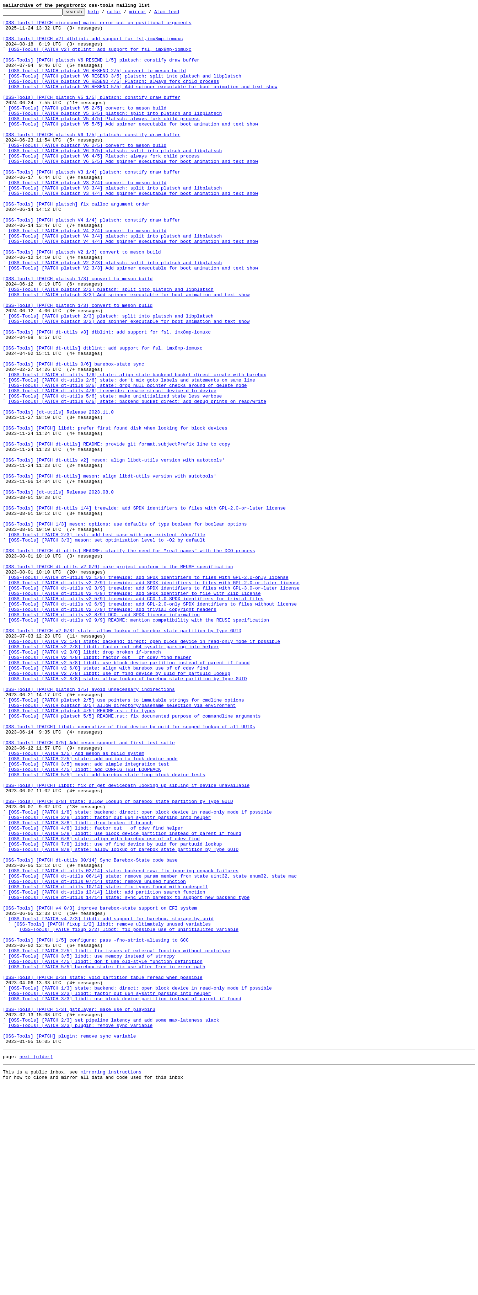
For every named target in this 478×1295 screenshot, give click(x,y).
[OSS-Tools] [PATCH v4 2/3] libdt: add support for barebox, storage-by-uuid (111, 1101)
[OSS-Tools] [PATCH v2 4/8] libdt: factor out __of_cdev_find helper (100, 787)
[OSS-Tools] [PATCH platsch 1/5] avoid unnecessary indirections (89, 825)
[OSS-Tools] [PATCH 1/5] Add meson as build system (76, 902)
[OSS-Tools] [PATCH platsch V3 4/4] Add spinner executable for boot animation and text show (133, 230)
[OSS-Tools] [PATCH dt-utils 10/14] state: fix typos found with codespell (108, 1062)
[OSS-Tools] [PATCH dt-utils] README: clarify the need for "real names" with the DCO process (129, 659)
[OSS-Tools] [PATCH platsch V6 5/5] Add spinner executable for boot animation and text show (133, 192)
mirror (148, 13)
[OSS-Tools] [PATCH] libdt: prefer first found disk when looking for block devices (115, 512)
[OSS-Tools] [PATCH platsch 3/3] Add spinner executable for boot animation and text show (129, 352)
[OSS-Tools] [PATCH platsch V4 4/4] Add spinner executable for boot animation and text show (133, 288)
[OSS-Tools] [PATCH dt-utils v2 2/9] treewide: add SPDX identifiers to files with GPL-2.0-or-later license (154, 697)
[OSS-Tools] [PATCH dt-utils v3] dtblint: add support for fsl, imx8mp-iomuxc (107, 397)
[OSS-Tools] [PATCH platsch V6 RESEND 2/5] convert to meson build (97, 83)
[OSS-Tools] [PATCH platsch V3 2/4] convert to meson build (88, 217)
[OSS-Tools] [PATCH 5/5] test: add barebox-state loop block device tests (107, 928)
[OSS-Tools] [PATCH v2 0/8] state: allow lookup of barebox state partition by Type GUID (122, 755)
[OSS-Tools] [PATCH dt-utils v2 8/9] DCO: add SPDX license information (104, 736)
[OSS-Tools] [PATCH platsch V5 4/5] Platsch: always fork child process (104, 141)
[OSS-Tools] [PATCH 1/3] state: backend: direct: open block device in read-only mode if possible (140, 1184)
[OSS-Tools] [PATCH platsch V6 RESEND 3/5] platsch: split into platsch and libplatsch (125, 89)
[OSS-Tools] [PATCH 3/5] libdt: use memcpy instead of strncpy (92, 1145)
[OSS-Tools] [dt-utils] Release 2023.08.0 (58, 589)
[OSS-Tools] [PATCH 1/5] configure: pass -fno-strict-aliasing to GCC (96, 1126)
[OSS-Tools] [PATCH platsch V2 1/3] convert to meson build (82, 301)
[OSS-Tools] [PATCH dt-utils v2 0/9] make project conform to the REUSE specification (118, 678)
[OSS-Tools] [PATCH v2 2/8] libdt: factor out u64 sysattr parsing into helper (114, 774)
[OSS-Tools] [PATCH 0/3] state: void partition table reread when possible (103, 1171)
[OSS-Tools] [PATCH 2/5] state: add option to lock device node (93, 909)
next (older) (36, 1264)
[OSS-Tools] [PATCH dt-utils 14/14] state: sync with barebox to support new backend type (129, 1075)
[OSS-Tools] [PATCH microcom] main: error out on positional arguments (97, 25)
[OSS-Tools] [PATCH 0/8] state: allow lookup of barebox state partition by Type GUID (118, 960)
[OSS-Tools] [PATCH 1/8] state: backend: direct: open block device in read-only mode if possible (140, 973)
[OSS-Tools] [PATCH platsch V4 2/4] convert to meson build (88, 275)
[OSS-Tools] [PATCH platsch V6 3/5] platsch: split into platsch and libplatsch (115, 179)
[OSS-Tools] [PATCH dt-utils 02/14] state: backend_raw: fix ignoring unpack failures (123, 1043)
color (125, 13)
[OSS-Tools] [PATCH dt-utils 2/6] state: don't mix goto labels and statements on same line (132, 454)
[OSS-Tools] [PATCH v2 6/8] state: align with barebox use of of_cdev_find (108, 800)
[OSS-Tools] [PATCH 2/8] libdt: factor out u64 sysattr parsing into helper (110, 979)
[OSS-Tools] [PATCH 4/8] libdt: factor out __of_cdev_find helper (96, 992)
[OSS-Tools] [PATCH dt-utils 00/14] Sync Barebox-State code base (90, 1030)
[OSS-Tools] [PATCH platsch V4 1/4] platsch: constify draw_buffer (91, 262)
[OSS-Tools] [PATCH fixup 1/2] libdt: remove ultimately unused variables (112, 1107)
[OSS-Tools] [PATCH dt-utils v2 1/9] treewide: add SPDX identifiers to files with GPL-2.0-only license (149, 691)
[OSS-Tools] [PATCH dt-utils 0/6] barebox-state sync (73, 435)
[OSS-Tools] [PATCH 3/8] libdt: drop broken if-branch (81, 985)
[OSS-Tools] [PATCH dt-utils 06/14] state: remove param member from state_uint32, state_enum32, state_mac (153, 1049)
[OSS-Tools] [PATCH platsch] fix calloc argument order (76, 243)
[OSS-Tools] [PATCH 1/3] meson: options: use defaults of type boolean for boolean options (125, 627)
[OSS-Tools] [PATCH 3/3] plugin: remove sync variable (81, 1229)
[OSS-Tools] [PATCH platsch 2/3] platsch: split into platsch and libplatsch (111, 345)
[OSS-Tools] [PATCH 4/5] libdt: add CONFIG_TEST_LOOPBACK (85, 921)
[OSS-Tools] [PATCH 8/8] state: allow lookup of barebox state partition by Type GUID (123, 1017)
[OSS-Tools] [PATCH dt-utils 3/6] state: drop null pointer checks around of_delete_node (128, 461)
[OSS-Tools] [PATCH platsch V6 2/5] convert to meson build (88, 173)
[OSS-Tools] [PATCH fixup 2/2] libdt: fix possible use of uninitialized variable (129, 1113)
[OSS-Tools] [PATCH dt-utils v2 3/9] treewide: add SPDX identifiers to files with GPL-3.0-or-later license (154, 704)
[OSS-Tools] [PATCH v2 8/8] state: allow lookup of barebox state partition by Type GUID (128, 813)
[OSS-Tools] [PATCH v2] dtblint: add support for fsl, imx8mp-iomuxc (100, 57)
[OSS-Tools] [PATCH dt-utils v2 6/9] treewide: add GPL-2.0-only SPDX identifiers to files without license (153, 723)
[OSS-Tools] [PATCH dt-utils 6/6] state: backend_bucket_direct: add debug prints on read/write (137, 480)
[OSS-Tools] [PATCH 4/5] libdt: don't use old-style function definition (106, 1152)
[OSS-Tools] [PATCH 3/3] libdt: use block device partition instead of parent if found (125, 1197)
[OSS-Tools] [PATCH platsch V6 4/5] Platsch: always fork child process (104, 185)
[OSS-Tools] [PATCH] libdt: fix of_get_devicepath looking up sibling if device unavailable (126, 941)
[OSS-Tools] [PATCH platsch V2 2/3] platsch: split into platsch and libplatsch (115, 313)
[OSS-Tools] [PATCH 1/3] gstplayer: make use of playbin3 (79, 1209)
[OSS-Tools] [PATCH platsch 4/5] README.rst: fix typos (82, 851)
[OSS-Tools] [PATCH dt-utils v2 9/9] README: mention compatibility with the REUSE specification (139, 742)
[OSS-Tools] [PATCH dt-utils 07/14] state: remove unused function (97, 1056)
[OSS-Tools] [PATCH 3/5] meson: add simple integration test (89, 915)
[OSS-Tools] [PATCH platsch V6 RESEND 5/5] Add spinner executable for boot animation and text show (143, 102)
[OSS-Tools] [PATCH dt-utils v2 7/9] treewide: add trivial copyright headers (112, 729)
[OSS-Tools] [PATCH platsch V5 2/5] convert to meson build (88, 128)
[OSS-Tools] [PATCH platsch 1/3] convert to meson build (77, 333)
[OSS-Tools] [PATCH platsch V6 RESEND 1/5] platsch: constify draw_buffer (101, 70)
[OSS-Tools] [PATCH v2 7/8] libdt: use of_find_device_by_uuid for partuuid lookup (119, 806)
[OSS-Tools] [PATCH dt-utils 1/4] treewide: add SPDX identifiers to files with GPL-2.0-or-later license (144, 608)
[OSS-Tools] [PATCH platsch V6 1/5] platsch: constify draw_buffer (91, 160)
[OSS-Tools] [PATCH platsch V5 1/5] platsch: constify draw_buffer (91, 115)
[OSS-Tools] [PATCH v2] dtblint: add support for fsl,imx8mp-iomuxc (93, 45)
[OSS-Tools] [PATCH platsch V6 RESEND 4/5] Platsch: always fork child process (114, 96)
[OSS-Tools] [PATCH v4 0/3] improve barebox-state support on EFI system (100, 1088)
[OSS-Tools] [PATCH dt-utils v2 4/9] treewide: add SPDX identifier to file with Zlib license (135, 710)
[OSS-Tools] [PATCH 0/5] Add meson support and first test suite (89, 889)
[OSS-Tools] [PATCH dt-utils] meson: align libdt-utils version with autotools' (109, 569)
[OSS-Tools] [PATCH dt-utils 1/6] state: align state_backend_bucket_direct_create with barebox (137, 448)
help (104, 13)
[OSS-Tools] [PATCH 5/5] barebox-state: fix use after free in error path (107, 1158)
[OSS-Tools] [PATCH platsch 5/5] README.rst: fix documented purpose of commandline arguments (135, 857)
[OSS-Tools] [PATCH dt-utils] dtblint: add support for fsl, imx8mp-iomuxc (103, 416)
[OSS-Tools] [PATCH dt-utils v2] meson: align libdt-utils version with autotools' (114, 550)
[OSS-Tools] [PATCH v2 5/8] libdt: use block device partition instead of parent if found (129, 793)
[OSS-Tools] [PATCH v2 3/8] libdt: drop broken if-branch (85, 781)
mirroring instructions (110, 1281)
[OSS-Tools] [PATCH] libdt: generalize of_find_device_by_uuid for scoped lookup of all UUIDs (129, 870)
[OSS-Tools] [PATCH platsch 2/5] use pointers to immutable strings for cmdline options (126, 838)
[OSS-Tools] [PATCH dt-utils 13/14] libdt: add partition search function (107, 1069)
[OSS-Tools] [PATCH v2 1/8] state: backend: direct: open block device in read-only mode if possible (144, 768)
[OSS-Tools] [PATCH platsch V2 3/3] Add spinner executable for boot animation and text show (133, 320)
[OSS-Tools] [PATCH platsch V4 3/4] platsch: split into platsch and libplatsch (115, 281)
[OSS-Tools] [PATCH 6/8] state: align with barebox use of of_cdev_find (104, 1005)
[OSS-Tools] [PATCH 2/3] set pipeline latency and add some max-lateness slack (114, 1222)
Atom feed (177, 13)
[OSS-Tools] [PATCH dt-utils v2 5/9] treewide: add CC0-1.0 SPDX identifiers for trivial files (136, 717)
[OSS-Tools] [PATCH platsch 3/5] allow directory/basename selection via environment (122, 845)
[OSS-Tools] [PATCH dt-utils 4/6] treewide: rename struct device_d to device (112, 467)
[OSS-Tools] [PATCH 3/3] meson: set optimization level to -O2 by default (107, 646)
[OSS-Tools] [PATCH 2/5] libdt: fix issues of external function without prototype (119, 1139)
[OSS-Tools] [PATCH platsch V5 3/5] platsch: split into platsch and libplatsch (115, 134)
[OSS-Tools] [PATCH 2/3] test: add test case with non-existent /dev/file (107, 640)
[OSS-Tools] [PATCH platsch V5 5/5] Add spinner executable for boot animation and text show (133, 147)
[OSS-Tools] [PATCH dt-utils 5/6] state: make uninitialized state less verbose (115, 473)
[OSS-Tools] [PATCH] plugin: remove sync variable (69, 1241)
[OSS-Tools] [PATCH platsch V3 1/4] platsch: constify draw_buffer (91, 205)
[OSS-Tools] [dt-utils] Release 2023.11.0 (58, 493)
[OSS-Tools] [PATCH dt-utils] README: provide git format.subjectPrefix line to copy (116, 531)
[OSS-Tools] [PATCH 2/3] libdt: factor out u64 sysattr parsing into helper (110, 1190)
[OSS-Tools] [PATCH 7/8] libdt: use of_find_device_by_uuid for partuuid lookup (115, 1011)
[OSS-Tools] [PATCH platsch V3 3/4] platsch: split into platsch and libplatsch (115, 224)
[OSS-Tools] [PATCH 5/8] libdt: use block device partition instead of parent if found (125, 998)
